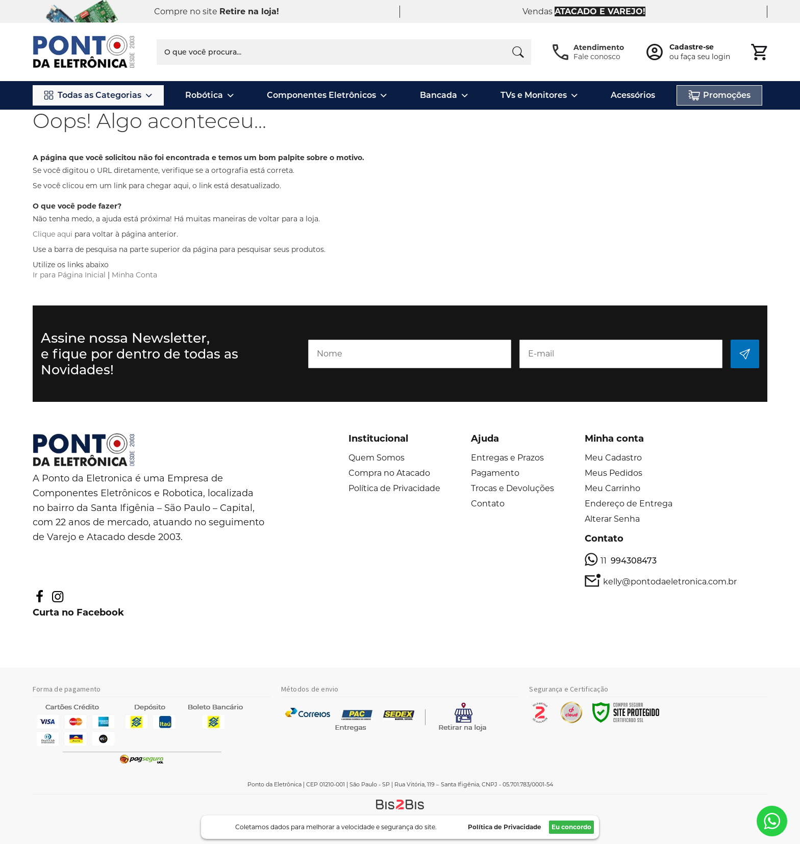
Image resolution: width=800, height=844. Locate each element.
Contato (488, 503)
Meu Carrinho (612, 488)
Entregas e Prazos (507, 458)
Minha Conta (134, 274)
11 (629, 561)
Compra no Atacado (389, 473)
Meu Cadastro (613, 458)
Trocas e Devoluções (512, 488)
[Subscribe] (745, 354)
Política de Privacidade (394, 488)
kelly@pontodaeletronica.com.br (670, 581)
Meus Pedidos (613, 473)
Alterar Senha (612, 519)
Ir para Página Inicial (69, 274)
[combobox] (344, 52)
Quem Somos (376, 458)
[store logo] (84, 52)
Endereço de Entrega (628, 503)
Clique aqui (52, 234)
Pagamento (495, 473)
